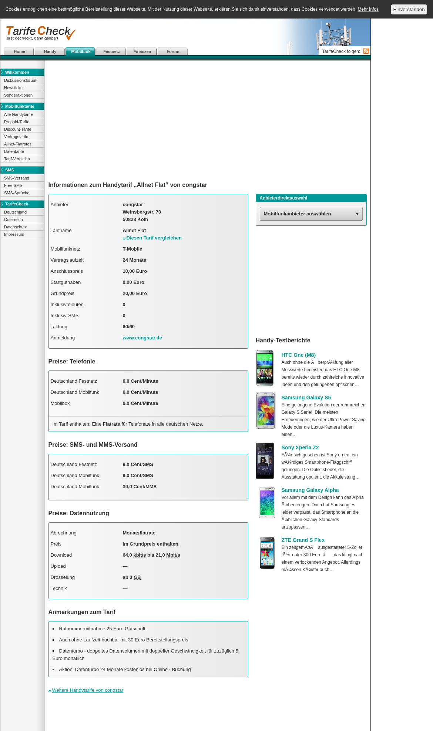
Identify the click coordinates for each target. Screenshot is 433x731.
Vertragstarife (16, 136)
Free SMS (13, 185)
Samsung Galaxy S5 (306, 397)
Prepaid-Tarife (16, 122)
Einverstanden (408, 9)
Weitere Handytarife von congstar (88, 690)
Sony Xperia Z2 (300, 447)
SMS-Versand (16, 178)
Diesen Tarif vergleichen (154, 238)
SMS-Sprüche (16, 193)
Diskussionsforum (20, 80)
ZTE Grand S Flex (303, 540)
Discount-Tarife (17, 129)
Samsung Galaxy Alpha (310, 490)
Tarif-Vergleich (17, 159)
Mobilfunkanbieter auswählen (297, 214)
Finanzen (142, 51)
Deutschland (15, 212)
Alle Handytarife (18, 114)
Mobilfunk (81, 51)
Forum (173, 51)
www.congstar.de (142, 338)
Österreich (13, 219)
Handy (50, 51)
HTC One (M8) (299, 355)
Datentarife (14, 151)
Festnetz (111, 51)
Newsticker (14, 87)
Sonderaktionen (18, 95)
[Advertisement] (185, 33)
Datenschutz (15, 227)
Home (19, 51)
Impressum (14, 234)
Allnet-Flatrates (17, 144)
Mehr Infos (368, 9)
